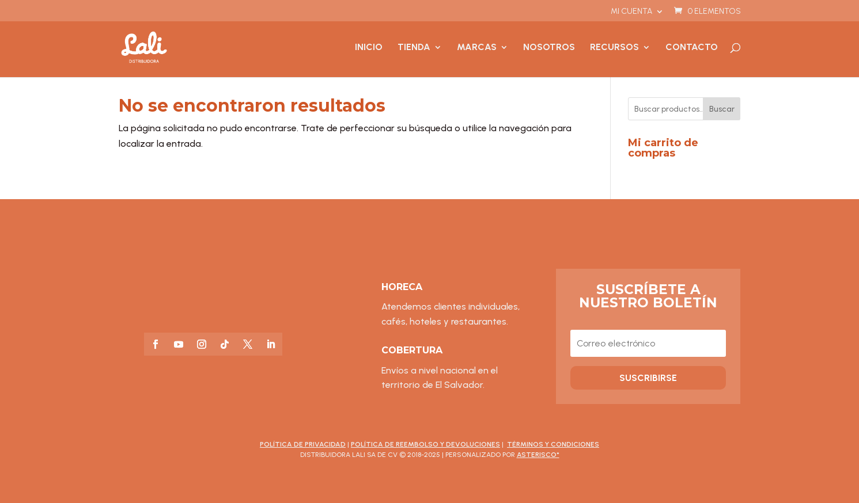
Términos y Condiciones (553, 444)
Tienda (414, 47)
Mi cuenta (631, 11)
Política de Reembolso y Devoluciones (425, 444)
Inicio (369, 47)
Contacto (691, 47)
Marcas (477, 47)
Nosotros (549, 47)
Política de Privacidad (303, 444)
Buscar (722, 109)
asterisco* (538, 455)
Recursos (614, 47)
